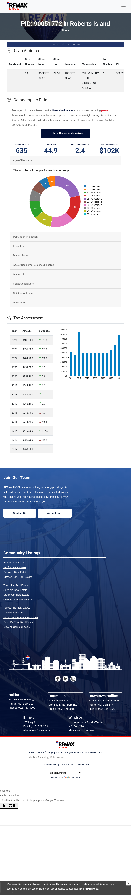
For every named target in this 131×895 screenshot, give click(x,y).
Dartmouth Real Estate (16, 594)
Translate (72, 777)
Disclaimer (83, 764)
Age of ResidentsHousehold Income (33, 264)
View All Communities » (16, 626)
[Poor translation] (12, 806)
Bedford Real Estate (14, 567)
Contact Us (19, 513)
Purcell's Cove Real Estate (18, 622)
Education (19, 246)
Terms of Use (67, 764)
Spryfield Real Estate (15, 589)
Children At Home (23, 293)
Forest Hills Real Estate (16, 607)
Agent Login (54, 513)
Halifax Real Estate (14, 562)
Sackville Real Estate (15, 572)
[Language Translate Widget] (65, 772)
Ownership (19, 274)
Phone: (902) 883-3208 (36, 730)
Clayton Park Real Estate (17, 576)
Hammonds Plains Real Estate (20, 617)
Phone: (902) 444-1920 (102, 708)
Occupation (19, 302)
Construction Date (23, 283)
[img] (128, 883)
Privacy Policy (92, 888)
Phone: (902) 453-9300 (22, 707)
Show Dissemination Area (65, 133)
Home (65, 30)
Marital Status (21, 255)
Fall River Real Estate (15, 612)
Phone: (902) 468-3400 (61, 708)
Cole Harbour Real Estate (18, 599)
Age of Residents (22, 160)
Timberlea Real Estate (16, 585)
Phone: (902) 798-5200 (82, 730)
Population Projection (25, 236)
